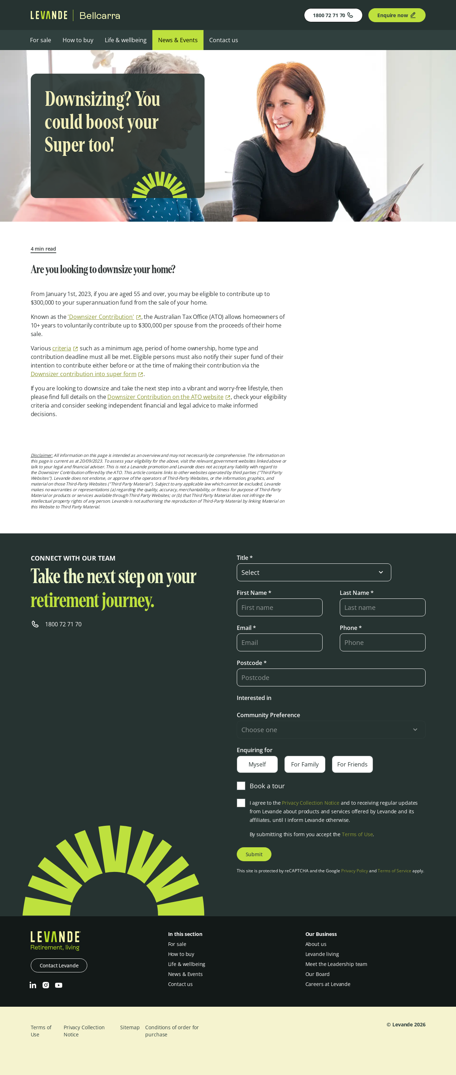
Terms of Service (394, 871)
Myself (257, 764)
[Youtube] (58, 985)
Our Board (317, 974)
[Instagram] (45, 985)
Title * (245, 558)
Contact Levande (59, 965)
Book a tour (261, 785)
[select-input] (314, 572)
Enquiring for (255, 750)
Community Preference (268, 715)
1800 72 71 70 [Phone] (333, 15)
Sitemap (129, 1027)
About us (316, 944)
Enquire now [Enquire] (396, 15)
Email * (246, 628)
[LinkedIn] (32, 985)
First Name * (254, 593)
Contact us (223, 40)
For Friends (352, 764)
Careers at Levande (327, 984)
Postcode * (252, 663)
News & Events (178, 40)
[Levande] (49, 17)
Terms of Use (357, 834)
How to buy (78, 40)
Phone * (351, 628)
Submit (254, 854)
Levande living (322, 954)
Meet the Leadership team (336, 964)
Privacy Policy (354, 871)
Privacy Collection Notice (310, 802)
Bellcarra (100, 15)
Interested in (254, 698)
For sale (40, 40)
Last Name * (357, 593)
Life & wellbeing (126, 40)
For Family (305, 764)
